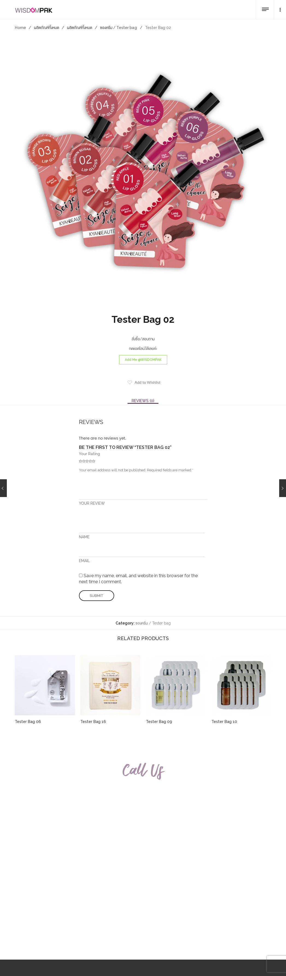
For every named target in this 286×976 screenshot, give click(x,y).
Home (20, 27)
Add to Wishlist (147, 382)
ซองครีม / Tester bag (118, 27)
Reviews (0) (143, 401)
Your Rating (89, 454)
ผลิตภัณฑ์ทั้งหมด (46, 27)
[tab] (143, 401)
